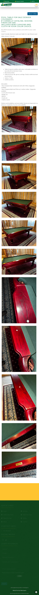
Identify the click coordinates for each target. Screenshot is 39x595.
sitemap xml (17, 587)
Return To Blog (33, 13)
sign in (27, 587)
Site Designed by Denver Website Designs (19, 593)
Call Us (32, 1)
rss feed (23, 587)
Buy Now (6, 1)
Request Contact (19, 1)
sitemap (12, 587)
